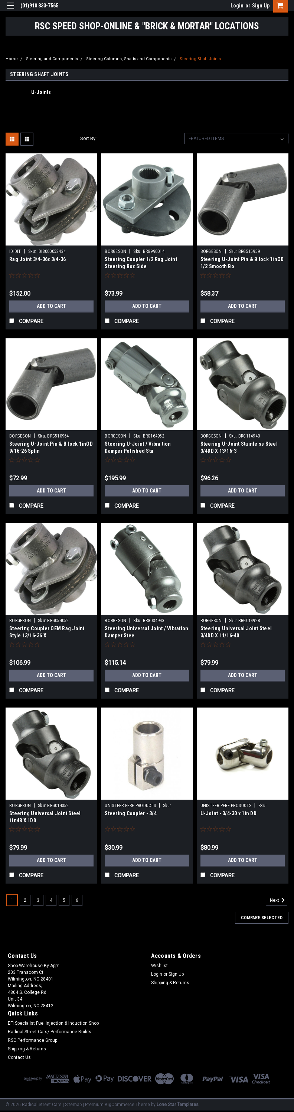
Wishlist (159, 965)
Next (278, 900)
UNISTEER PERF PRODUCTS (130, 805)
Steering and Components (52, 58)
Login (237, 6)
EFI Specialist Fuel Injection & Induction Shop (53, 1023)
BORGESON (115, 251)
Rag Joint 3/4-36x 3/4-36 (37, 259)
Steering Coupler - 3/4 (131, 813)
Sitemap (73, 1104)
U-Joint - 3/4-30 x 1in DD (228, 813)
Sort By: (88, 138)
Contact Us (19, 1057)
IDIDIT (15, 251)
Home (12, 58)
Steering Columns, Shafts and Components (129, 58)
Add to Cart (51, 306)
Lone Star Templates (178, 1104)
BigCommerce (119, 1104)
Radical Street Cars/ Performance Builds (49, 1031)
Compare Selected (261, 917)
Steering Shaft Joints (200, 58)
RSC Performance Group (32, 1040)
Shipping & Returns (170, 982)
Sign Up (261, 6)
